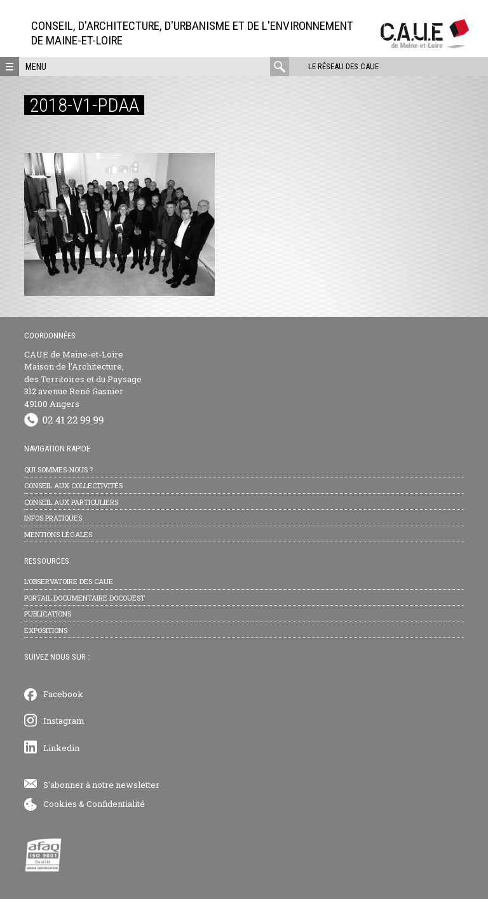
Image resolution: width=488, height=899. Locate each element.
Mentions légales (58, 534)
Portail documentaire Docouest (84, 598)
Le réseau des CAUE (343, 66)
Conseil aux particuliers (71, 502)
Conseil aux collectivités (73, 485)
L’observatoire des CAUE (68, 581)
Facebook (63, 694)
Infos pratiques (53, 518)
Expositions (45, 630)
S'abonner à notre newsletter (101, 784)
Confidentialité (115, 803)
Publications (47, 613)
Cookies (60, 803)
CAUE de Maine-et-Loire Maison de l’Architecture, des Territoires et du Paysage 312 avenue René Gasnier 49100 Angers (83, 379)
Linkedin (61, 748)
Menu (35, 67)
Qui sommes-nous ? (58, 469)
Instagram (64, 720)
